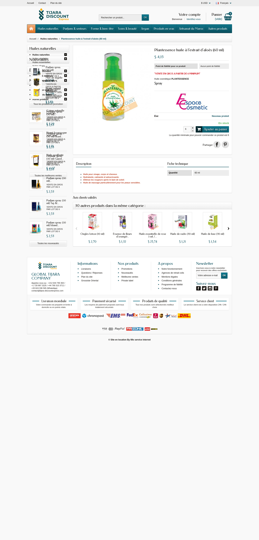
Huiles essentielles (41, 63)
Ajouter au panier (211, 129)
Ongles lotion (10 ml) (92, 233)
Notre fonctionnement (172, 463)
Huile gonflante (54, 423)
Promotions (126, 463)
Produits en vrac (164, 28)
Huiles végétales (40, 60)
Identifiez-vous (194, 19)
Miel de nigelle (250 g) (54, 315)
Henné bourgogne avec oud (56, 402)
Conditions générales (172, 475)
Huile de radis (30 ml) (182, 233)
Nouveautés (127, 467)
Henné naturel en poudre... (55, 358)
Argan (145, 28)
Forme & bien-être (102, 28)
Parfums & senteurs (74, 28)
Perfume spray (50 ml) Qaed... (54, 209)
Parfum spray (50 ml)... (56, 231)
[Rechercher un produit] (120, 17)
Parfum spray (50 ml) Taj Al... (56, 253)
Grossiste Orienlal (89, 475)
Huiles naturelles (48, 28)
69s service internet (140, 534)
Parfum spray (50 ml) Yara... (56, 142)
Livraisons (86, 463)
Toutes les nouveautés (48, 295)
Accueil (32, 39)
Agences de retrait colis (173, 467)
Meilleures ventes (129, 471)
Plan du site (86, 471)
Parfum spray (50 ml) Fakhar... (56, 120)
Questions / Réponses (91, 467)
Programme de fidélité (172, 479)
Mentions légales (170, 471)
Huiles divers (39, 67)
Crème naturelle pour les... (55, 380)
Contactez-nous (169, 483)
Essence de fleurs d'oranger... (122, 235)
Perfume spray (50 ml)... (54, 164)
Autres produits (217, 28)
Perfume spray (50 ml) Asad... (54, 186)
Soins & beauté (127, 28)
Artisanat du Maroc (191, 28)
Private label (127, 475)
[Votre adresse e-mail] (208, 470)
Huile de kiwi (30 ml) (212, 233)
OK (145, 17)
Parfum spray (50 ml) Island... (56, 275)
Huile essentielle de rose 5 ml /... (152, 235)
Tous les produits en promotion (48, 337)
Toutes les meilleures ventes (48, 443)
